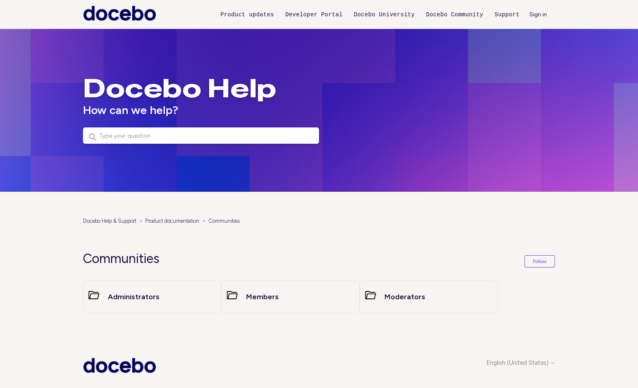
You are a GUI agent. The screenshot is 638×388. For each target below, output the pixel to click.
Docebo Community (454, 14)
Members (262, 296)
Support (507, 14)
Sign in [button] (538, 14)
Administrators (134, 296)
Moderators (405, 296)
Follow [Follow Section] (539, 261)
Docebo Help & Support (109, 221)
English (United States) (521, 363)
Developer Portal (314, 14)
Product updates (247, 14)
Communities (224, 221)
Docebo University (384, 14)
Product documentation (172, 221)
